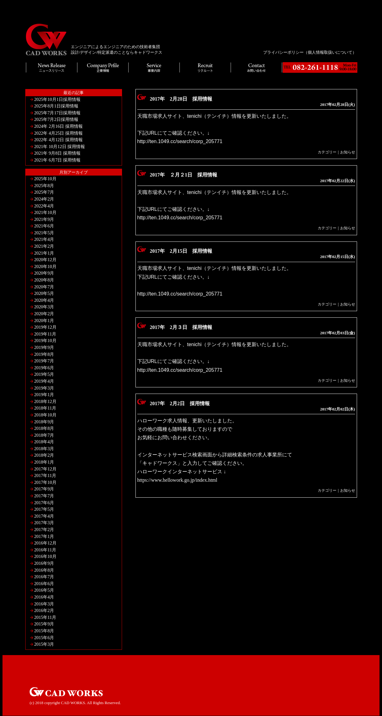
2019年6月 (44, 367)
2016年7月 (44, 576)
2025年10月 (45, 178)
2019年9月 (44, 347)
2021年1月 (44, 253)
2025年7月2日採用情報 (56, 119)
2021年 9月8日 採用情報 (57, 153)
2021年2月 (44, 246)
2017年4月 (44, 516)
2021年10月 (45, 212)
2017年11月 (45, 475)
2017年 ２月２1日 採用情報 (183, 174)
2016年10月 (45, 556)
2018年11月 (45, 407)
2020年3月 (44, 306)
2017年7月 (44, 495)
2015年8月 (44, 630)
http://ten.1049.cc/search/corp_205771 (180, 141)
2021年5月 (44, 232)
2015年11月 (45, 617)
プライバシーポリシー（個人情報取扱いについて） (309, 52)
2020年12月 (45, 259)
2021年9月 (44, 219)
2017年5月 (44, 509)
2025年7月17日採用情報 (57, 112)
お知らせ (347, 152)
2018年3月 (44, 448)
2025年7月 (44, 192)
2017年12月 (45, 468)
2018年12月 (45, 401)
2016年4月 (44, 596)
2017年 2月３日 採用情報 (181, 327)
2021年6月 (44, 225)
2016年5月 (44, 590)
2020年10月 (45, 266)
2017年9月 (44, 488)
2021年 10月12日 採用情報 (59, 146)
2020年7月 (44, 286)
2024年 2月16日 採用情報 (58, 126)
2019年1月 (44, 394)
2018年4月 (44, 441)
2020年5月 (44, 293)
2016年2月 (44, 610)
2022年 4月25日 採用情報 (58, 133)
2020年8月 (44, 279)
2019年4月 (44, 381)
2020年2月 (44, 313)
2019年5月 (44, 374)
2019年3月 (44, 387)
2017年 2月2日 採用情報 (180, 403)
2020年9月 (44, 273)
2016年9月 (44, 563)
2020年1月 (44, 320)
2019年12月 (45, 327)
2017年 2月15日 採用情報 (181, 251)
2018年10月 (45, 414)
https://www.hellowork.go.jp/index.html (177, 480)
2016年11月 (45, 549)
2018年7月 (44, 435)
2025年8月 (44, 185)
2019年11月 (45, 333)
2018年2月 (44, 455)
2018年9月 (44, 421)
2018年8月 (44, 428)
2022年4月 (44, 205)
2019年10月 (45, 340)
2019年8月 (44, 354)
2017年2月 (44, 529)
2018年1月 (44, 462)
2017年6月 (44, 502)
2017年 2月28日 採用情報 (181, 99)
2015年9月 (44, 623)
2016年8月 (44, 570)
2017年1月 (44, 536)
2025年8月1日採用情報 (56, 105)
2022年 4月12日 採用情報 (58, 139)
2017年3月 (44, 522)
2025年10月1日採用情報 (57, 99)
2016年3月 (44, 603)
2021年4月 (44, 239)
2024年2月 (44, 198)
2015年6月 (44, 637)
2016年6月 (44, 583)
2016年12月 (45, 542)
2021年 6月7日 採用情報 (57, 159)
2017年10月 (45, 482)
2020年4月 (44, 300)
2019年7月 (44, 360)
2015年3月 (44, 644)
